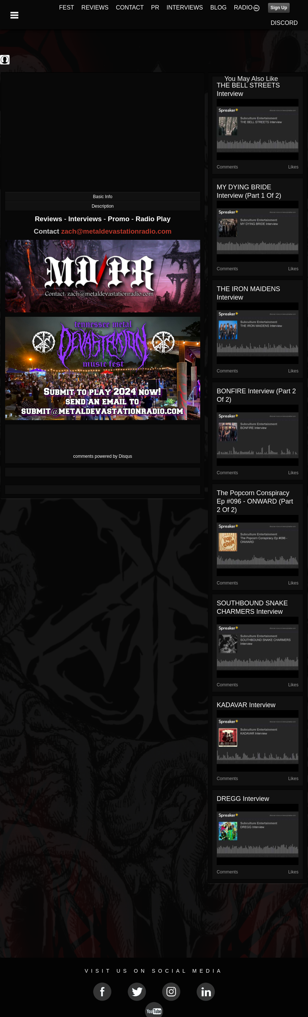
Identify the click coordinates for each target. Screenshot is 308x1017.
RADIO (243, 7)
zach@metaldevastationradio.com (116, 231)
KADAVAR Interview (246, 705)
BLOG (218, 7)
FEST (66, 7)
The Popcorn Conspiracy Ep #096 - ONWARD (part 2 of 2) (255, 501)
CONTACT (130, 7)
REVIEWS (95, 7)
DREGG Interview (243, 798)
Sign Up (279, 7)
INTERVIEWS (184, 7)
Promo (119, 219)
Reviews (49, 219)
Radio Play (153, 219)
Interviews (85, 219)
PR (155, 7)
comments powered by (102, 456)
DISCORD (284, 23)
